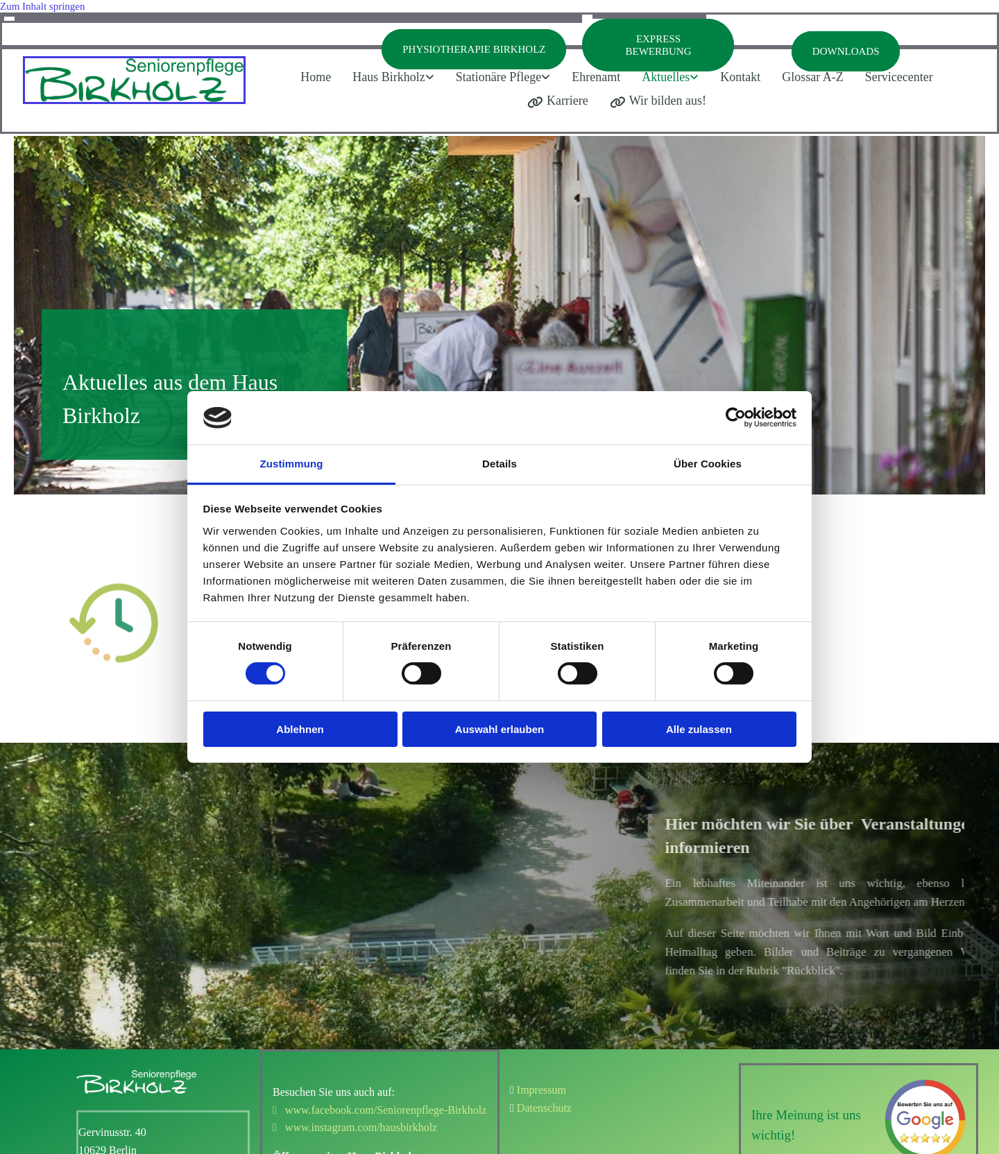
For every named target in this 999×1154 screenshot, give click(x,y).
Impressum (541, 1090)
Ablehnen (299, 729)
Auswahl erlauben (499, 729)
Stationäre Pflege (498, 77)
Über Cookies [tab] (708, 464)
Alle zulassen (699, 729)
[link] (397, 77)
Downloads (846, 51)
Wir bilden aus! (658, 101)
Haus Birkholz (388, 77)
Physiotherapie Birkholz (473, 49)
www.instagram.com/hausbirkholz (355, 1127)
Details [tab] (499, 464)
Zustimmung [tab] (291, 464)
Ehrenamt (596, 77)
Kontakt (740, 77)
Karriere (557, 101)
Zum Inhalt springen (42, 6)
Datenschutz (544, 1108)
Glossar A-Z (813, 77)
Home (315, 77)
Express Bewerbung (658, 45)
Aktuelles (666, 77)
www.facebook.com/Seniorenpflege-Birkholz (379, 1110)
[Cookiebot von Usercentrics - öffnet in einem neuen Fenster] (735, 417)
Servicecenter (899, 77)
